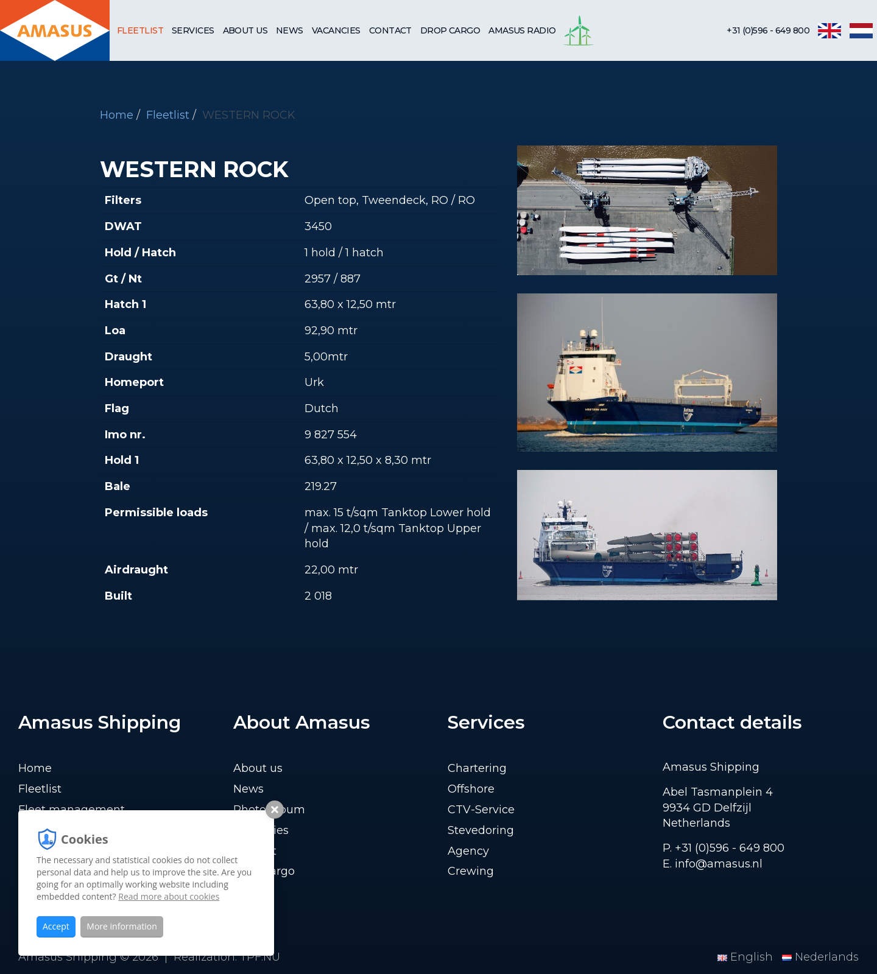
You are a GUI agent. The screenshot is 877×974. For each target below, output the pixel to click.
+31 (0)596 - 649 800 (768, 30)
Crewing (471, 871)
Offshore (471, 789)
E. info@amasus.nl (713, 864)
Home (116, 115)
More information (121, 926)
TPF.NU (260, 957)
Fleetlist (140, 30)
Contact (390, 30)
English (746, 957)
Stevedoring (481, 830)
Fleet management (71, 809)
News (289, 30)
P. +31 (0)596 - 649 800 (723, 848)
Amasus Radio (521, 30)
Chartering (477, 768)
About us (245, 30)
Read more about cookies (168, 896)
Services (193, 30)
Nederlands (820, 957)
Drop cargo (450, 30)
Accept (56, 926)
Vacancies (336, 30)
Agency (468, 851)
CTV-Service (481, 809)
